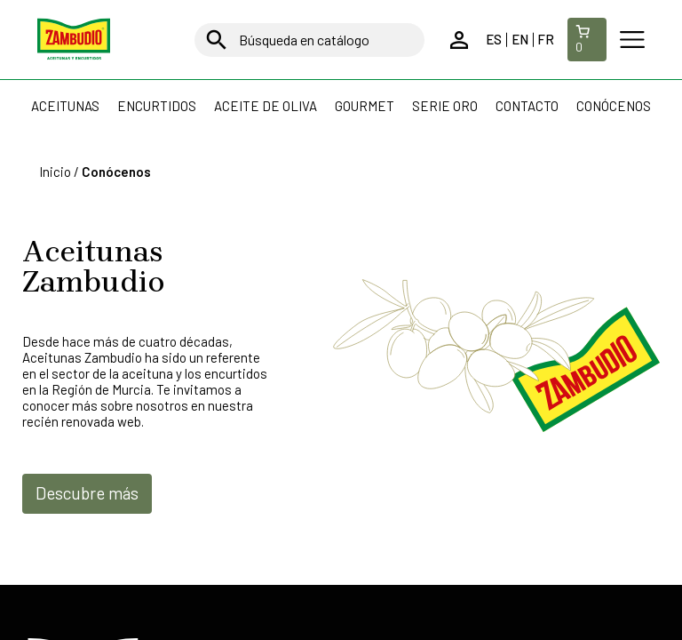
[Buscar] (309, 40)
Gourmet (364, 106)
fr (545, 39)
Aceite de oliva (265, 106)
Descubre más (87, 493)
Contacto (527, 106)
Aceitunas (65, 106)
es (494, 39)
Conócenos (613, 106)
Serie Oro (445, 106)
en (520, 39)
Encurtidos (156, 106)
